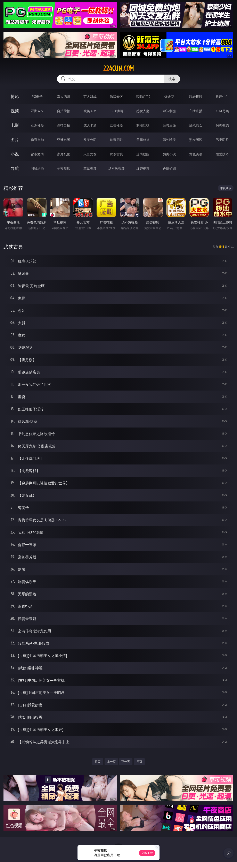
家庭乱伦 (63, 154)
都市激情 (37, 154)
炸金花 (169, 96)
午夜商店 (63, 168)
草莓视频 (90, 168)
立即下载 (147, 853)
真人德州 (63, 96)
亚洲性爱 (37, 125)
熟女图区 (195, 139)
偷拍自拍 (63, 125)
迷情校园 (142, 154)
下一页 (125, 761)
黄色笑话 (195, 154)
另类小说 (169, 154)
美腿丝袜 (142, 139)
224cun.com (118, 68)
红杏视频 (142, 168)
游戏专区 (116, 96)
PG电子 (37, 96)
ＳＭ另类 (222, 111)
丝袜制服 (169, 111)
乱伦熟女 (195, 125)
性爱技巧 (222, 154)
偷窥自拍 (37, 139)
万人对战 (90, 96)
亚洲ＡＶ (37, 111)
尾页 (139, 761)
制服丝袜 (142, 125)
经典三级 (169, 125)
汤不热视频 (116, 168)
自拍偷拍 (63, 111)
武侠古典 (116, 154)
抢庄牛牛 (222, 96)
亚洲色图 (63, 139)
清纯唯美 (169, 139)
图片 (15, 139)
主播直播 (195, 111)
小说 (15, 154)
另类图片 (222, 139)
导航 (15, 168)
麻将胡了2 (143, 96)
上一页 (111, 761)
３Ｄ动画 (116, 111)
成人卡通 (90, 125)
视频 (15, 111)
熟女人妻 (142, 111)
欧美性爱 (116, 125)
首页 (97, 761)
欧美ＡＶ (90, 111)
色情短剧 (169, 168)
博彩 (15, 96)
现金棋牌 (195, 96)
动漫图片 (116, 139)
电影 (15, 125)
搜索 (172, 79)
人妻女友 (90, 154)
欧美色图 (90, 139)
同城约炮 (37, 168)
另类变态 (222, 125)
